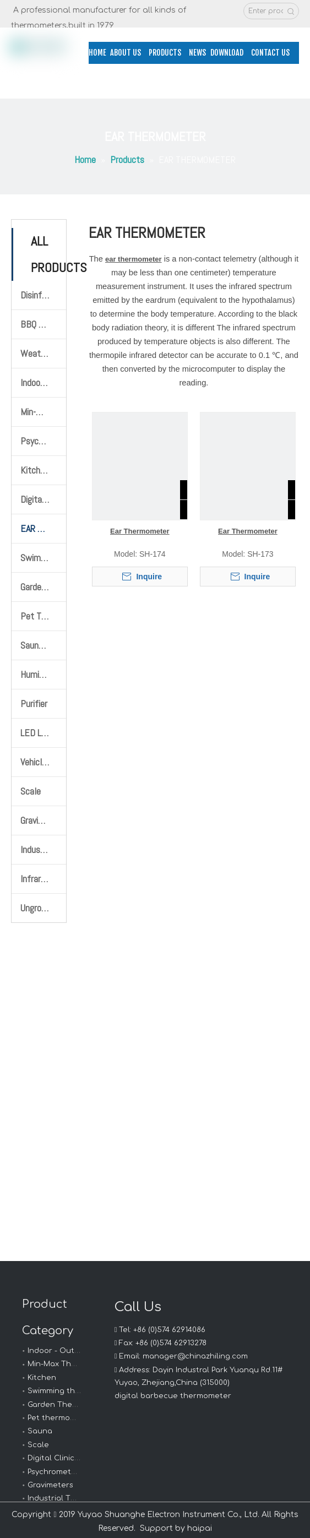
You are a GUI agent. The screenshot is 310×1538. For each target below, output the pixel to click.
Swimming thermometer (73, 1391)
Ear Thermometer (140, 531)
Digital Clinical (54, 1458)
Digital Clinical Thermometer (43, 499)
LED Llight (39, 732)
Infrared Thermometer (43, 878)
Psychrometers (55, 1472)
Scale (30, 791)
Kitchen (42, 1378)
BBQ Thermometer (43, 324)
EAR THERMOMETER (43, 528)
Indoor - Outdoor (60, 1351)
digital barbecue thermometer (173, 1396)
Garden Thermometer (43, 586)
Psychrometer (43, 440)
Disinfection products (43, 295)
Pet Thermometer (43, 616)
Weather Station (43, 353)
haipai (199, 1528)
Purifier (33, 703)
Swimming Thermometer (43, 557)
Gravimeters (42, 820)
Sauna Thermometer (43, 645)
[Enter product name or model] (263, 11)
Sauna (40, 1431)
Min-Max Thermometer (43, 411)
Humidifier (39, 674)
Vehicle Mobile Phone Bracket (43, 762)
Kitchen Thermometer (43, 470)
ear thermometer (133, 259)
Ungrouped (39, 907)
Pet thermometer (60, 1418)
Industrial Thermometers (43, 849)
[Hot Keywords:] (290, 11)
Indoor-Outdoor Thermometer (43, 382)
